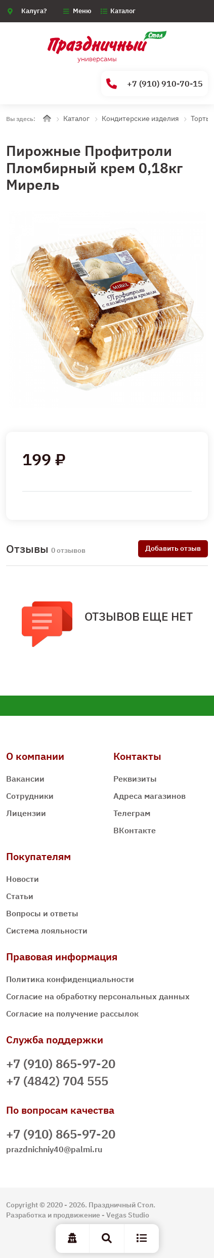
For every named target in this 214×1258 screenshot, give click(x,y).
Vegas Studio (127, 1215)
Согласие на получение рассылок (72, 1013)
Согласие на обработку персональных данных (98, 996)
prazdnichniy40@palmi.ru (54, 1149)
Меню (82, 11)
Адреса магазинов (149, 796)
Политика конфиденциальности (70, 979)
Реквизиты (135, 779)
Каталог (123, 11)
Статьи (19, 896)
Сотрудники (30, 796)
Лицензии (26, 813)
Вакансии (25, 779)
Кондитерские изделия (140, 118)
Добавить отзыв (173, 548)
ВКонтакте (134, 830)
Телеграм (131, 813)
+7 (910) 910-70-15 (154, 83)
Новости (22, 879)
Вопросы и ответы (42, 913)
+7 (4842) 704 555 (57, 1081)
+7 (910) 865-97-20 (60, 1064)
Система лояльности (47, 930)
